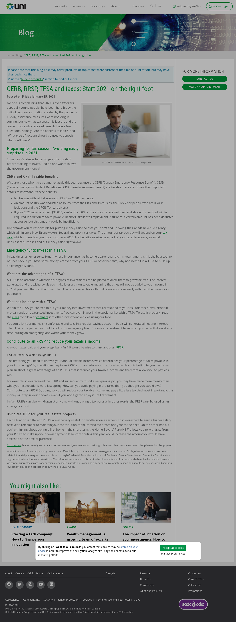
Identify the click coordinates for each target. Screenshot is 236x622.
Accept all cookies (173, 547)
